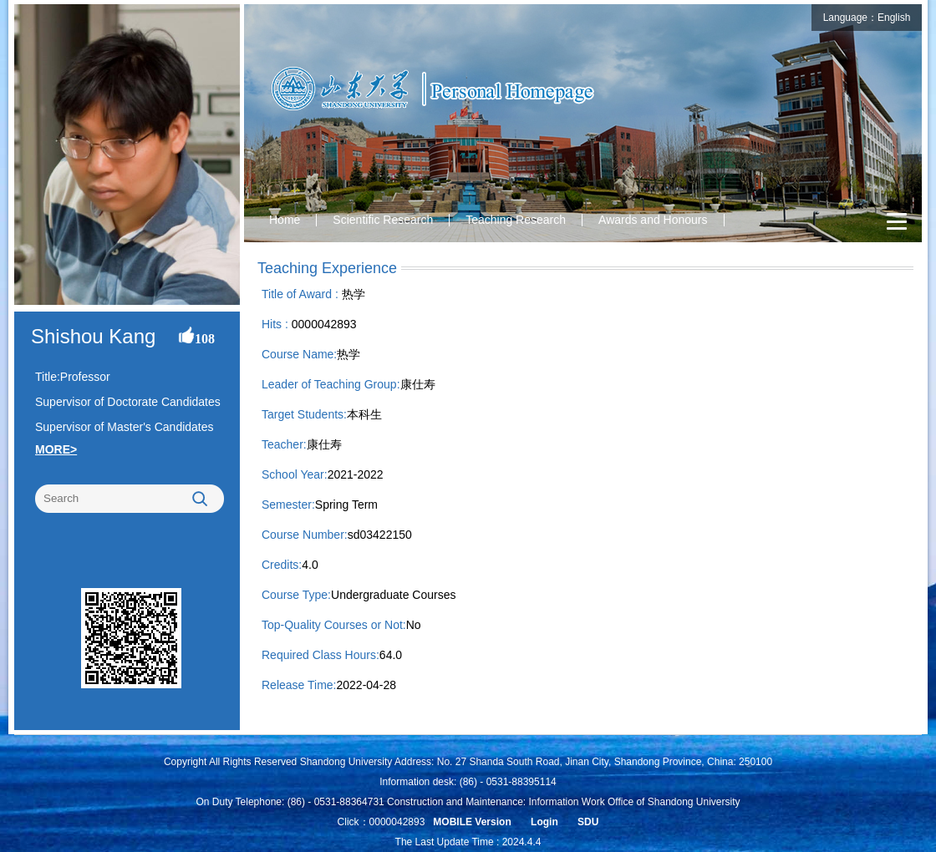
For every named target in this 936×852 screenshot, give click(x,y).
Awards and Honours (652, 219)
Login (544, 822)
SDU (587, 822)
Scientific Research (383, 219)
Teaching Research (515, 219)
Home (284, 219)
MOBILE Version (472, 822)
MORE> (56, 449)
